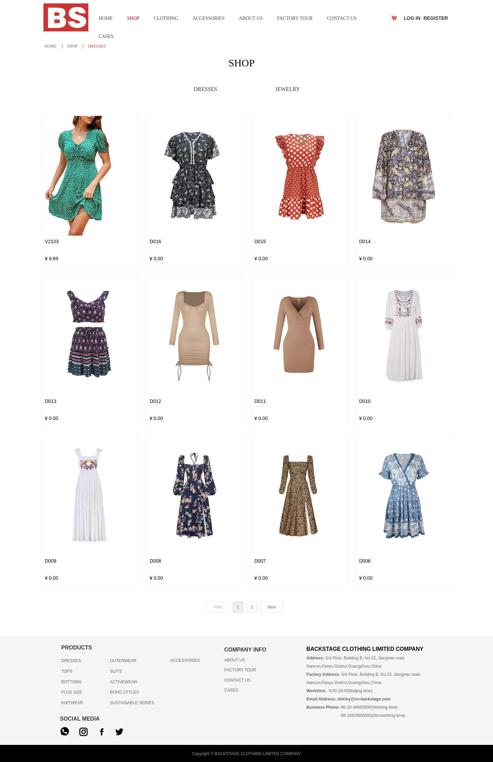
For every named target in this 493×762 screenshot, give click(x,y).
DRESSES (96, 46)
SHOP (72, 46)
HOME (50, 46)
